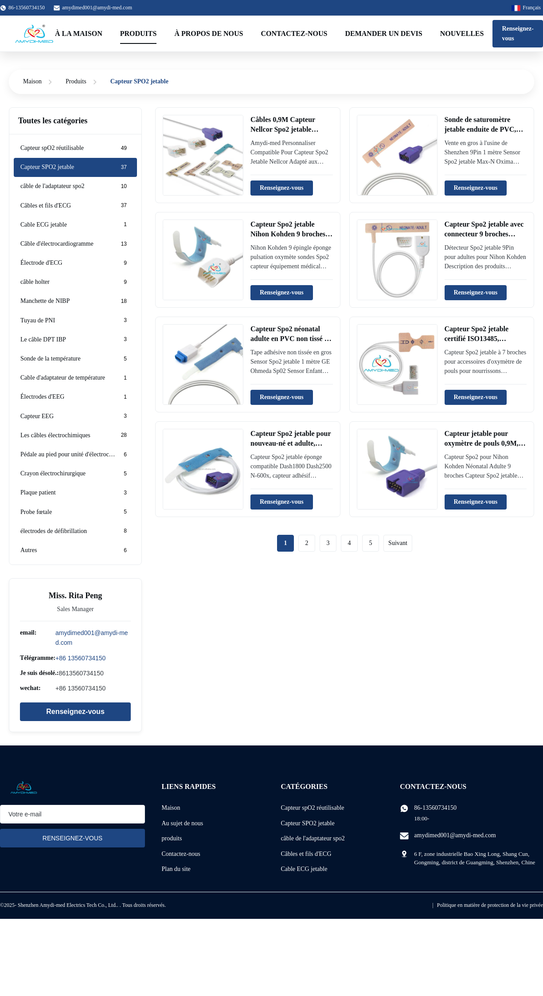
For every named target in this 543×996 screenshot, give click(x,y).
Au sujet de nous (182, 823)
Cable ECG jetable (304, 869)
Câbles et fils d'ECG (306, 854)
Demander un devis (383, 33)
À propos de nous (208, 33)
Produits (138, 33)
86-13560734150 (435, 807)
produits (172, 838)
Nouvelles (462, 33)
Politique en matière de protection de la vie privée (490, 905)
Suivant (397, 543)
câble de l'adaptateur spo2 (312, 838)
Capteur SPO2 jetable (307, 823)
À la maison (78, 33)
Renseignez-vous (518, 33)
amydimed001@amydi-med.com (97, 7)
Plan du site (176, 869)
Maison (32, 81)
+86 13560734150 (80, 658)
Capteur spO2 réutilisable (312, 807)
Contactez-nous (294, 33)
